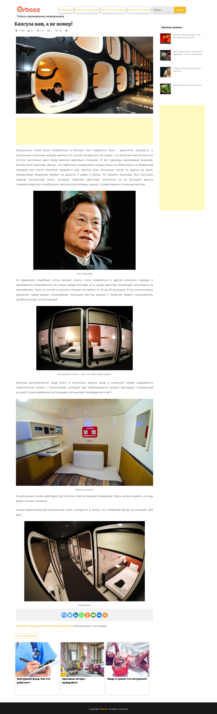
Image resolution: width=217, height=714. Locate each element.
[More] (105, 615)
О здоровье (65, 9)
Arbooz (103, 708)
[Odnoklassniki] (87, 615)
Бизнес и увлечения (87, 9)
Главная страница (28, 626)
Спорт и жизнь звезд (113, 9)
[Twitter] (69, 615)
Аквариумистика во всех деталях (187, 85)
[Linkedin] (75, 615)
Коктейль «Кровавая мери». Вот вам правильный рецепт (187, 36)
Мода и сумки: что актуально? (127, 678)
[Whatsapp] (81, 615)
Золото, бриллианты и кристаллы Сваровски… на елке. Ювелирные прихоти (187, 54)
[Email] (93, 615)
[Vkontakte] (99, 615)
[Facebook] (64, 615)
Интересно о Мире (139, 9)
